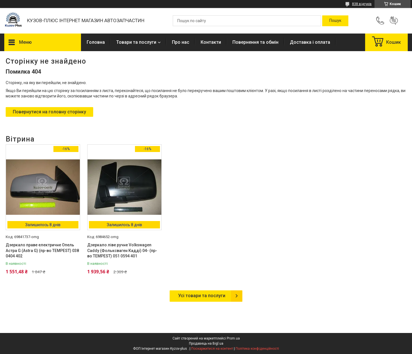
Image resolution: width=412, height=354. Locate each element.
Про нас (180, 42)
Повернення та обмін (255, 42)
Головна (96, 42)
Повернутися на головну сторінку (49, 111)
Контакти (211, 42)
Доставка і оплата (310, 42)
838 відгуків (362, 4)
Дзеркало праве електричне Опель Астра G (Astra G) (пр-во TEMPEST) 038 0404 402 (42, 250)
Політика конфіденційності (257, 349)
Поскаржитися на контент (212, 349)
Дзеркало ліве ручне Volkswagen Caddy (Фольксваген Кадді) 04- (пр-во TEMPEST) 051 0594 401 (122, 250)
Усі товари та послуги (201, 295)
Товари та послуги (136, 42)
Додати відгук (394, 20)
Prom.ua (233, 338)
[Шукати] (335, 20)
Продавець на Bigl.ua (206, 343)
